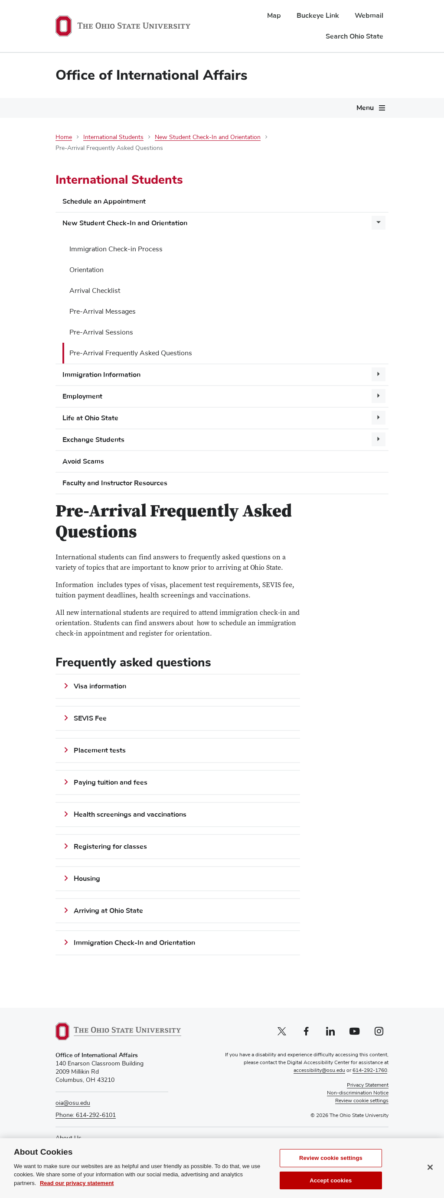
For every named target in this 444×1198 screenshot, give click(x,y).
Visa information (100, 686)
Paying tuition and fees (110, 782)
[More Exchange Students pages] (378, 439)
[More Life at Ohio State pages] (378, 418)
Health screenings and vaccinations (130, 814)
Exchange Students (93, 440)
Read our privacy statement (77, 1189)
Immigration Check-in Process (116, 249)
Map (274, 15)
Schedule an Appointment (104, 201)
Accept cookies (331, 1186)
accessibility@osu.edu (319, 1070)
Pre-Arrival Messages (102, 311)
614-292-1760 (370, 1070)
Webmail (369, 15)
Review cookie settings (330, 1164)
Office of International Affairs (152, 75)
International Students (113, 137)
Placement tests (100, 750)
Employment (82, 396)
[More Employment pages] (378, 396)
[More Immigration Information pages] (378, 374)
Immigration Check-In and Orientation (134, 943)
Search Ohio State (354, 36)
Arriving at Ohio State (108, 911)
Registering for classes (110, 846)
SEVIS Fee (90, 718)
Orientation (86, 269)
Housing (87, 878)
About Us (69, 1138)
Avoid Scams (83, 461)
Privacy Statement (367, 1085)
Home (64, 137)
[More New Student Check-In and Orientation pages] (378, 223)
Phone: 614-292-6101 (86, 1115)
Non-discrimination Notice (357, 1093)
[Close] (430, 1173)
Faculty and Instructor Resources (114, 483)
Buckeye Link (318, 15)
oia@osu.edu (73, 1103)
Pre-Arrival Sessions (101, 332)
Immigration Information (101, 375)
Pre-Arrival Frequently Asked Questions (130, 353)
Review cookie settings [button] (361, 1101)
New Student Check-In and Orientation (208, 137)
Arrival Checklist (94, 290)
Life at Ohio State (90, 418)
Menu (365, 108)
